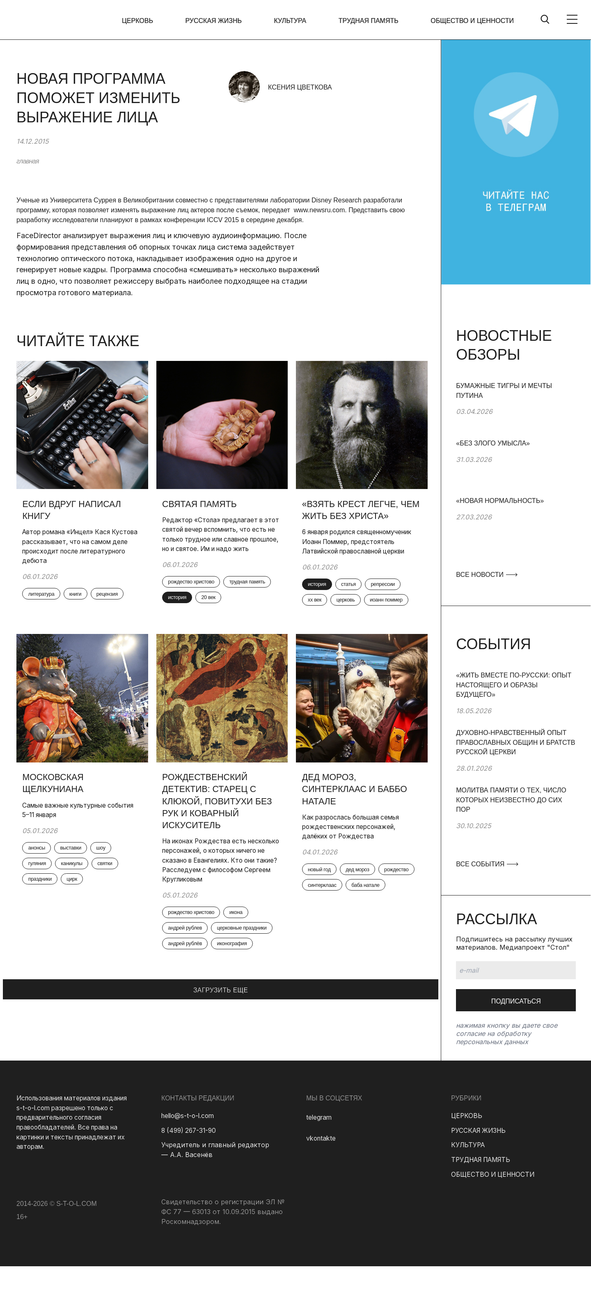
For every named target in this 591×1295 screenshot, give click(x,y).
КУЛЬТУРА (294, 20)
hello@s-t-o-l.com (189, 1144)
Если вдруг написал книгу (75, 511)
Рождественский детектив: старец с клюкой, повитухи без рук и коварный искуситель (221, 841)
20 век (180, 629)
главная (27, 161)
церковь (398, 624)
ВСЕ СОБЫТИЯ (487, 864)
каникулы (80, 907)
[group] (516, 410)
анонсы (41, 889)
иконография (243, 1018)
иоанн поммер (329, 641)
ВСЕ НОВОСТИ (486, 574)
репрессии (324, 624)
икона (247, 966)
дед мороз (367, 912)
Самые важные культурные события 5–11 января (70, 850)
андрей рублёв (190, 1018)
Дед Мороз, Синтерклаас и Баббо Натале (358, 829)
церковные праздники (199, 1001)
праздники (45, 924)
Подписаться (516, 1001)
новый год (324, 912)
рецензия (43, 615)
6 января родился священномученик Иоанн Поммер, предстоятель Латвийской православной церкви (349, 553)
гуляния (41, 907)
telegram (319, 1145)
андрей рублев (190, 983)
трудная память (191, 611)
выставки (79, 889)
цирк (81, 924)
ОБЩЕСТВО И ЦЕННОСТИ (472, 20)
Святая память (203, 505)
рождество (324, 929)
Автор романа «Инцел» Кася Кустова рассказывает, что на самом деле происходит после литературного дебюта (76, 548)
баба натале (326, 947)
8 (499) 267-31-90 (190, 1159)
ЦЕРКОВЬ (146, 20)
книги (85, 598)
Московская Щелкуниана (56, 822)
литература (46, 598)
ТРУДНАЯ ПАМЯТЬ (371, 20)
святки (118, 907)
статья (357, 607)
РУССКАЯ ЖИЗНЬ (220, 20)
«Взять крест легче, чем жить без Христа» (360, 511)
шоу (113, 889)
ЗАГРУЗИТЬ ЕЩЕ (220, 1062)
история (239, 611)
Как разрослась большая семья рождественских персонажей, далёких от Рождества (355, 868)
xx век (363, 624)
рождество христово (197, 594)
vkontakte (321, 1167)
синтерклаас (371, 929)
